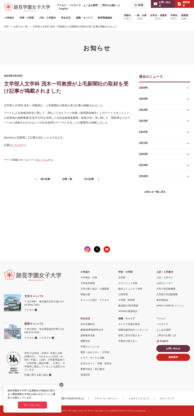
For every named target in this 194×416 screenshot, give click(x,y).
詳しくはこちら (32, 405)
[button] (9, 17)
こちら (16, 145)
